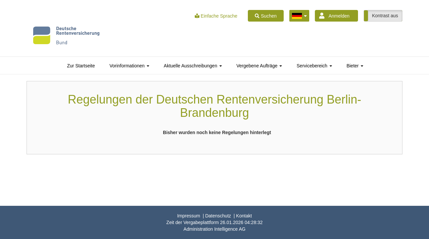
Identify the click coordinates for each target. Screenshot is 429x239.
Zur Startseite (81, 65)
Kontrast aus (385, 15)
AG (214, 229)
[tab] (81, 65)
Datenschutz (218, 215)
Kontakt (244, 215)
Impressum (188, 215)
